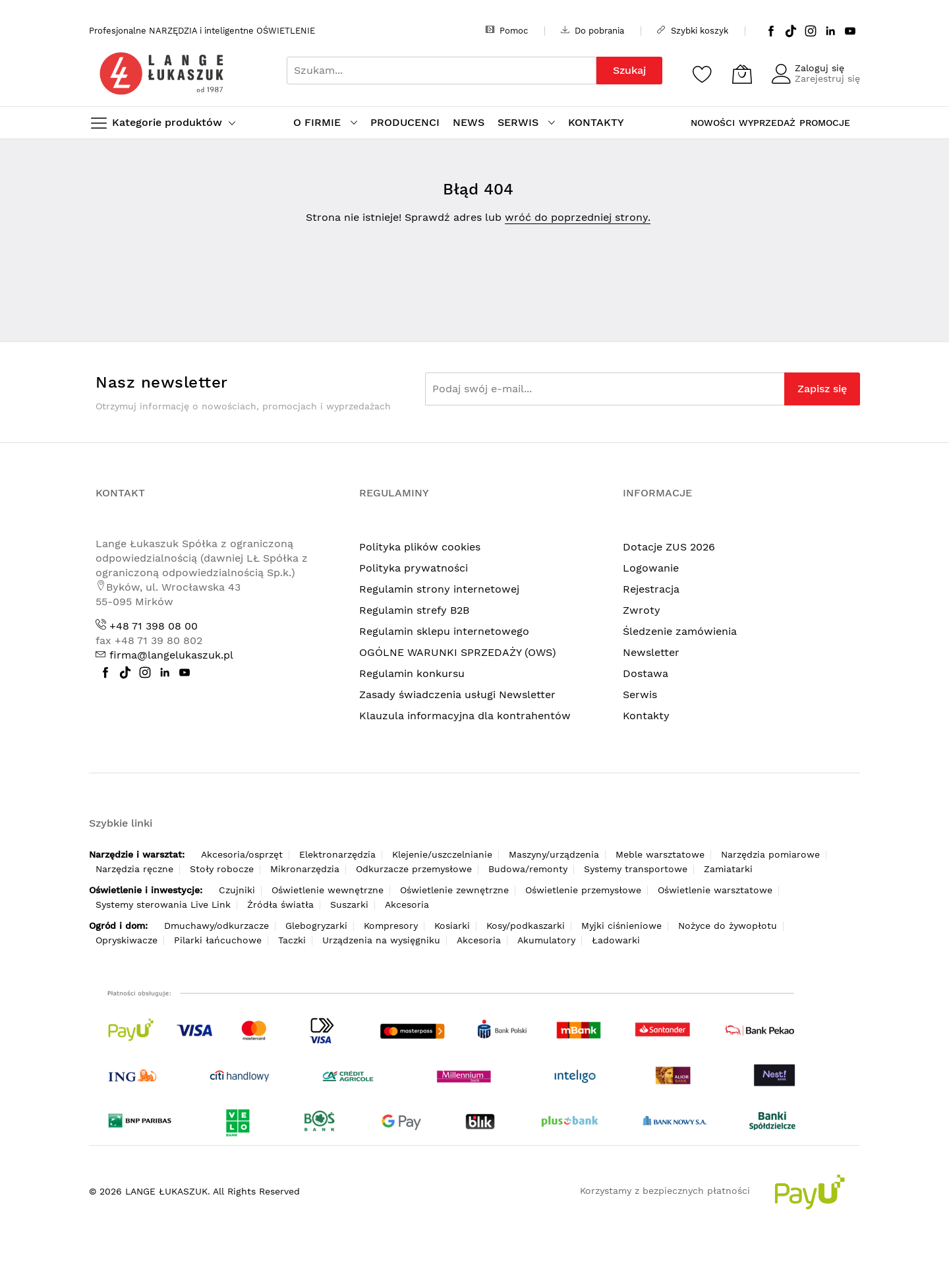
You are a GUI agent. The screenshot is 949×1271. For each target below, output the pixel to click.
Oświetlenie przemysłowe (583, 890)
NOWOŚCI (713, 122)
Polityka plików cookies (419, 547)
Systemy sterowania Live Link (163, 904)
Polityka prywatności (413, 568)
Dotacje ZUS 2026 (669, 547)
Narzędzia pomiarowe (770, 854)
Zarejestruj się (827, 78)
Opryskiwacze (127, 940)
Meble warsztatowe (660, 854)
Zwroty (641, 610)
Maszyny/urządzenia (554, 854)
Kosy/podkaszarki (525, 925)
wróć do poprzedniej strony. (577, 217)
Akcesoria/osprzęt (242, 854)
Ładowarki (616, 940)
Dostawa (645, 673)
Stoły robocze (222, 869)
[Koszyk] (742, 74)
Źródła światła (280, 904)
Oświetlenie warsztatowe (715, 890)
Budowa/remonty (527, 869)
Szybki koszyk (692, 30)
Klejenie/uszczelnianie (442, 854)
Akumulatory (546, 940)
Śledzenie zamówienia (680, 631)
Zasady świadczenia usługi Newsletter (457, 694)
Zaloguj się (819, 68)
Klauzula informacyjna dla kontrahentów (465, 715)
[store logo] (161, 73)
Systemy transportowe (635, 869)
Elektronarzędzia (337, 854)
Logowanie (651, 568)
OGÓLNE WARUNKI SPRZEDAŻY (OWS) (457, 652)
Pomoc (507, 30)
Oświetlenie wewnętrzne (328, 890)
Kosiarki (452, 925)
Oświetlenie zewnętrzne (454, 890)
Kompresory (391, 925)
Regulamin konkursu (412, 673)
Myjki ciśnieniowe (621, 925)
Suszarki (349, 904)
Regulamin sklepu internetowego (444, 631)
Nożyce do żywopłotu (727, 925)
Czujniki (237, 890)
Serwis (640, 694)
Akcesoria (407, 904)
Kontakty (646, 715)
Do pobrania (592, 30)
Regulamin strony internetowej (439, 589)
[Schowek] (702, 74)
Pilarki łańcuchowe (218, 940)
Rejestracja (651, 589)
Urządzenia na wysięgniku (381, 940)
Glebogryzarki (316, 925)
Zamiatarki (728, 869)
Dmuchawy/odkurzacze (216, 925)
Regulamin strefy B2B (414, 610)
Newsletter (651, 652)
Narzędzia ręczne (134, 869)
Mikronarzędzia (304, 869)
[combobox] (441, 70)
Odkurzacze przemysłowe (414, 869)
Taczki (292, 940)
